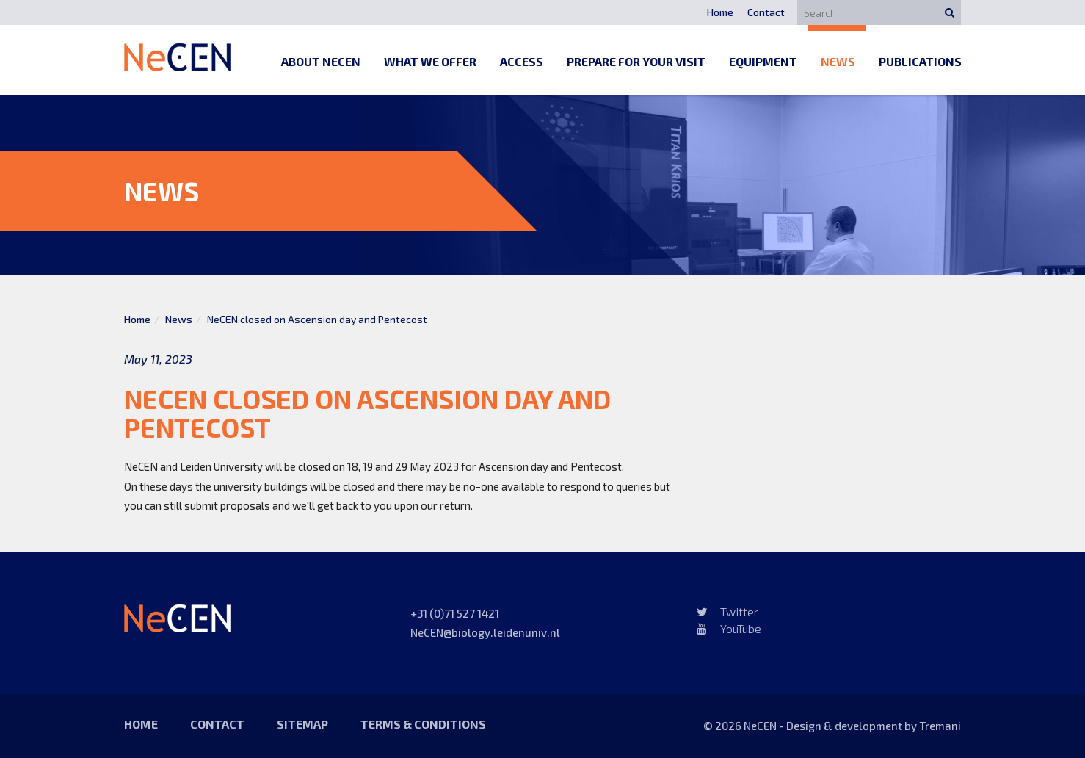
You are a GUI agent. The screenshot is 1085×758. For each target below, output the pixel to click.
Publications (920, 61)
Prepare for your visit (636, 61)
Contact (766, 12)
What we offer (430, 61)
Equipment (763, 61)
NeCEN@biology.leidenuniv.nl (485, 632)
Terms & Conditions (423, 724)
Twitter (727, 611)
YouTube (729, 628)
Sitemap (302, 724)
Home (720, 12)
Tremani (940, 725)
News (838, 61)
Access (521, 61)
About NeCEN (320, 61)
